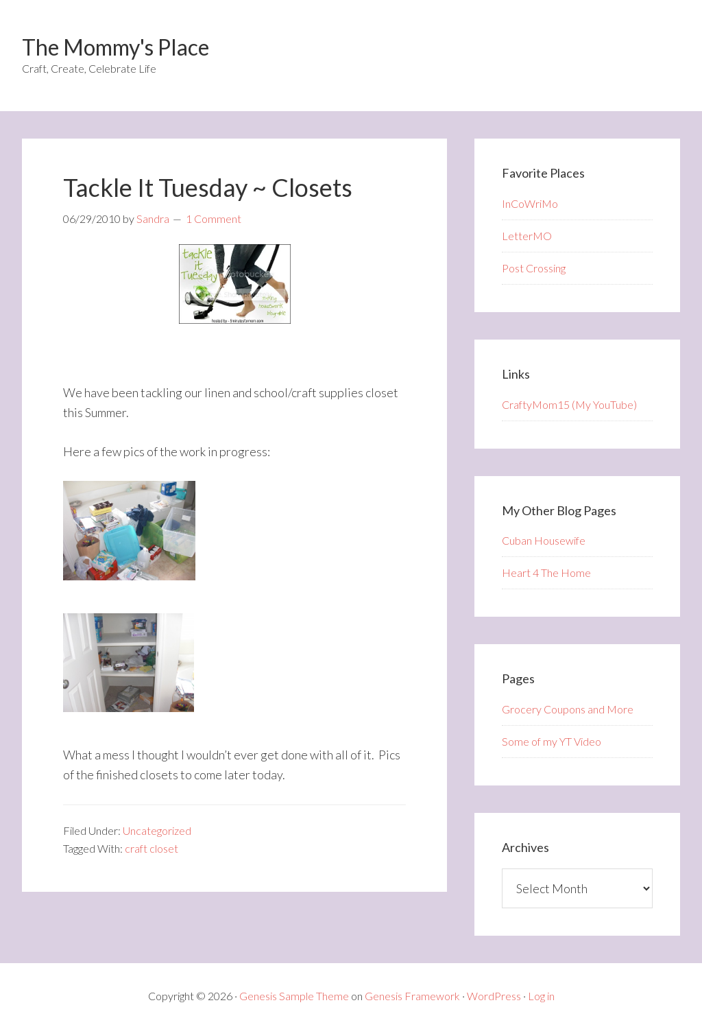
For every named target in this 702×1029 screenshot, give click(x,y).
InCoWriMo (530, 203)
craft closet (151, 848)
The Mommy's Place (115, 47)
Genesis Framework (412, 995)
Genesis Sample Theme (294, 995)
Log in (541, 995)
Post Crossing (534, 267)
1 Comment (213, 218)
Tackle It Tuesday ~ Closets (207, 187)
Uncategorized (157, 830)
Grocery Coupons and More (567, 708)
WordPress (494, 995)
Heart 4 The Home (546, 572)
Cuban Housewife (543, 540)
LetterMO (527, 235)
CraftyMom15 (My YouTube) (569, 404)
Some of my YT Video (551, 741)
